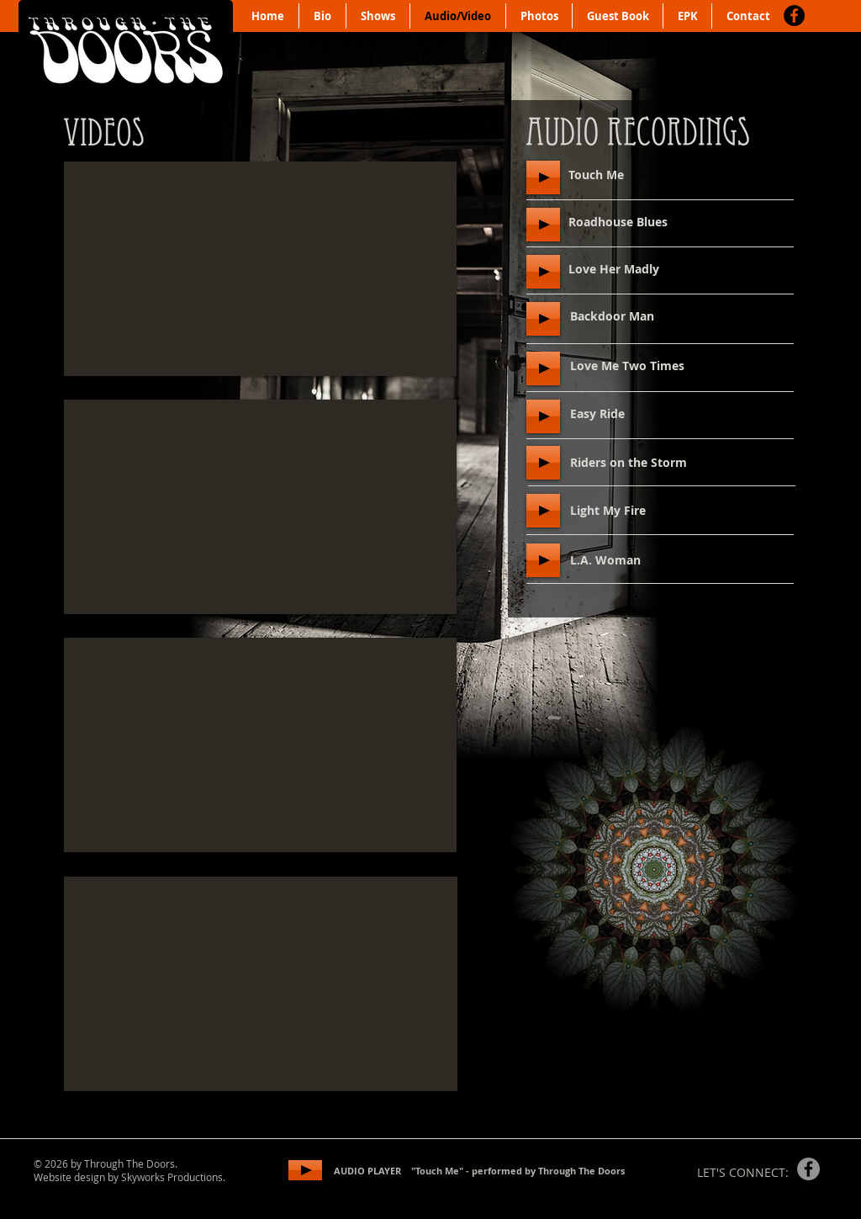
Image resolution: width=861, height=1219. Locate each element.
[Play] (543, 177)
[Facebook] (794, 15)
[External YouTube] (260, 268)
